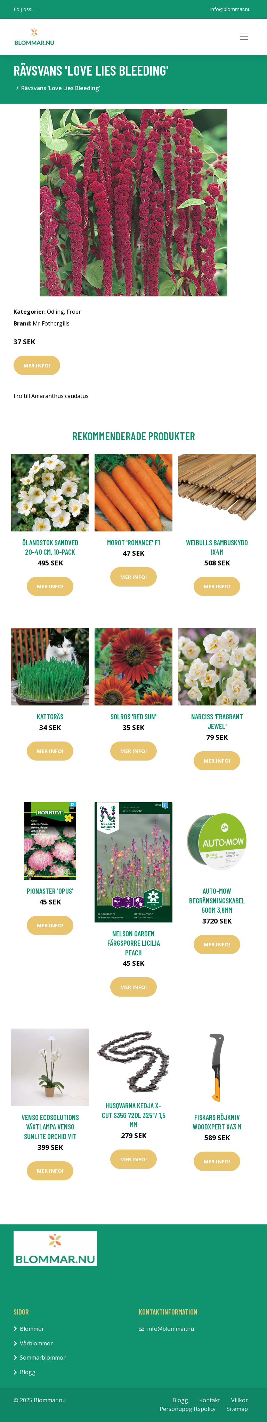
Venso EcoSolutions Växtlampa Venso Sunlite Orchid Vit (50, 1127)
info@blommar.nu (230, 9)
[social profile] (38, 9)
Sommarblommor (43, 1357)
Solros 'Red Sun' (133, 716)
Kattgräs (50, 716)
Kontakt (209, 1400)
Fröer (74, 311)
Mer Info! (37, 365)
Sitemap (237, 1409)
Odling (55, 311)
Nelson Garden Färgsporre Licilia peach (133, 943)
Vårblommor (36, 1343)
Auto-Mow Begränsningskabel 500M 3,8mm (217, 900)
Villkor (239, 1400)
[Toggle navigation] (244, 36)
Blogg (27, 1372)
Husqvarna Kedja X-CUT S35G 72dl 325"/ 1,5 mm (133, 1115)
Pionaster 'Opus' (50, 890)
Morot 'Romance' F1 (133, 542)
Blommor (32, 1329)
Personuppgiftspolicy (188, 1409)
